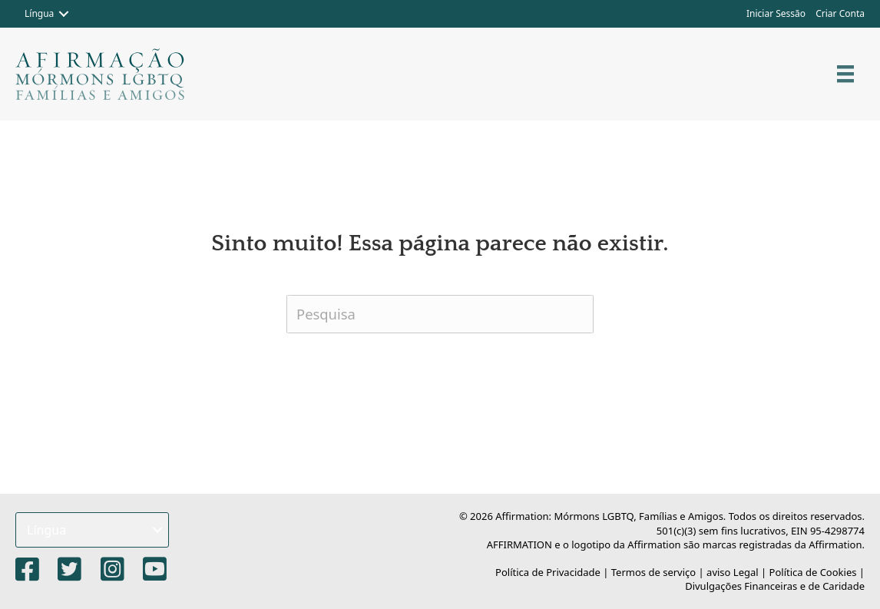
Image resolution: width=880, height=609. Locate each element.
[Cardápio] (845, 74)
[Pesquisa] (440, 314)
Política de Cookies (813, 572)
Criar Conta (840, 13)
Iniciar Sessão (776, 13)
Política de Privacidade (547, 572)
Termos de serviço (653, 572)
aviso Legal (732, 572)
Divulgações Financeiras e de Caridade (775, 586)
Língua (39, 13)
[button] (64, 14)
